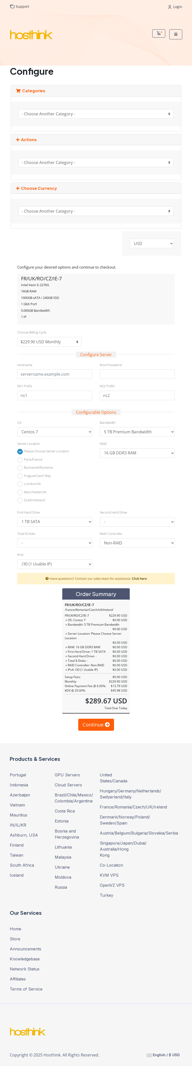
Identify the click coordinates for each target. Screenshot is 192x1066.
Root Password (111, 365)
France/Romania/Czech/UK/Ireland (118, 806)
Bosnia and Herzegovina (67, 834)
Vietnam (17, 804)
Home (15, 928)
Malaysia (63, 857)
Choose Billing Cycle (31, 332)
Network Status (25, 968)
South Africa (22, 865)
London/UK (29, 484)
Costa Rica (65, 810)
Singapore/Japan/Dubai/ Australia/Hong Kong (118, 849)
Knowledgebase (25, 958)
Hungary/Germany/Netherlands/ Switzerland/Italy (118, 793)
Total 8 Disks (26, 533)
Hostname (24, 365)
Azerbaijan (20, 794)
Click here (139, 578)
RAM (103, 443)
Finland (17, 845)
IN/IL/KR (18, 825)
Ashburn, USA (24, 835)
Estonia (61, 821)
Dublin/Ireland (31, 500)
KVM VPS (109, 875)
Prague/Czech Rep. (34, 476)
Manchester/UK (31, 492)
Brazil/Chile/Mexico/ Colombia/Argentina (73, 797)
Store (15, 938)
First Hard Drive (28, 512)
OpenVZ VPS (112, 885)
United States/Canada (113, 777)
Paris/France (29, 460)
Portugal (18, 774)
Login (175, 6)
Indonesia (19, 784)
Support (19, 6)
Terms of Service (26, 989)
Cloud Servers (68, 784)
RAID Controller (111, 533)
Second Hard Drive (113, 512)
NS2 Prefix (107, 386)
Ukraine (62, 867)
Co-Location (111, 865)
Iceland (17, 875)
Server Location (28, 443)
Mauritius (18, 814)
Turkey (106, 895)
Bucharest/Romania (35, 468)
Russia (61, 887)
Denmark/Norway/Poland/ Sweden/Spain (118, 820)
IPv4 (20, 554)
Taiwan (16, 855)
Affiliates (18, 978)
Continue (96, 724)
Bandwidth (108, 422)
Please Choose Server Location (43, 451)
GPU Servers (67, 774)
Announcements (25, 948)
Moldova (63, 877)
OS (19, 422)
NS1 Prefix (24, 386)
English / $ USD (163, 1055)
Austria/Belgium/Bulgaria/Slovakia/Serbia (118, 833)
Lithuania (63, 847)
